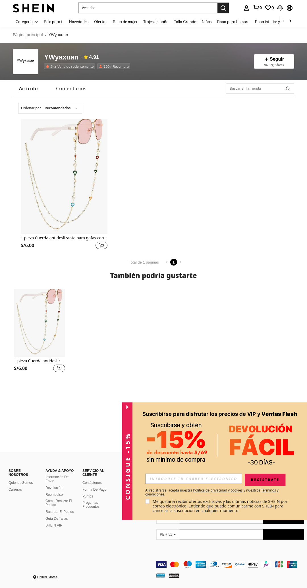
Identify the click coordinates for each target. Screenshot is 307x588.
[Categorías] (27, 21)
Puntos (87, 496)
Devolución (53, 488)
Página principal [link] (28, 34)
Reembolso (54, 495)
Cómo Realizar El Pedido (58, 503)
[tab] (28, 88)
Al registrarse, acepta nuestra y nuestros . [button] (212, 492)
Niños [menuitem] (206, 21)
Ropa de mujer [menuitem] (125, 21)
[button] (280, 8)
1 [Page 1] (174, 262)
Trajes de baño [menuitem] (155, 21)
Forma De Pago (94, 490)
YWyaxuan (61, 57)
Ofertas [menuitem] (100, 21)
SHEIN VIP (53, 525)
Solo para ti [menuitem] (53, 21)
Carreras (15, 490)
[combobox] (50, 108)
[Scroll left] (284, 21)
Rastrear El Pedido (59, 512)
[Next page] (180, 262)
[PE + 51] (167, 534)
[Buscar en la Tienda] (260, 88)
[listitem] (70, 66)
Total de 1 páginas (144, 262)
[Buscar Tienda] (288, 88)
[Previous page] (166, 262)
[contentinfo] (230, 564)
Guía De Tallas (56, 519)
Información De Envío (57, 479)
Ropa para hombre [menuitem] (233, 21)
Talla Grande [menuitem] (185, 21)
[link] (257, 7)
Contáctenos (91, 483)
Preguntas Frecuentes (90, 505)
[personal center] (246, 8)
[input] (193, 479)
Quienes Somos (21, 483)
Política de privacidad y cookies (217, 490)
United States (47, 577)
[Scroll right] (291, 21)
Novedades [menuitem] (78, 21)
